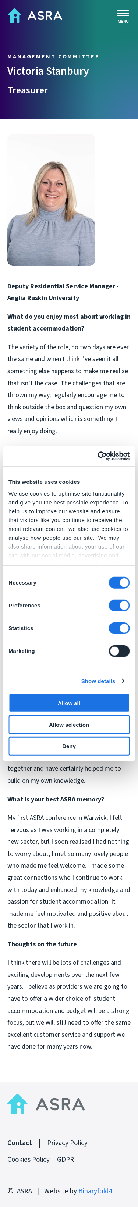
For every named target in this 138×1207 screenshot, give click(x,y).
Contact (19, 1143)
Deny (69, 746)
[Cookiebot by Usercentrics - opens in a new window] (98, 456)
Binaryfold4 (95, 1191)
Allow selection (69, 724)
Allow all (69, 703)
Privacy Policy (67, 1143)
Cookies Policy (28, 1160)
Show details (98, 681)
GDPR (65, 1160)
